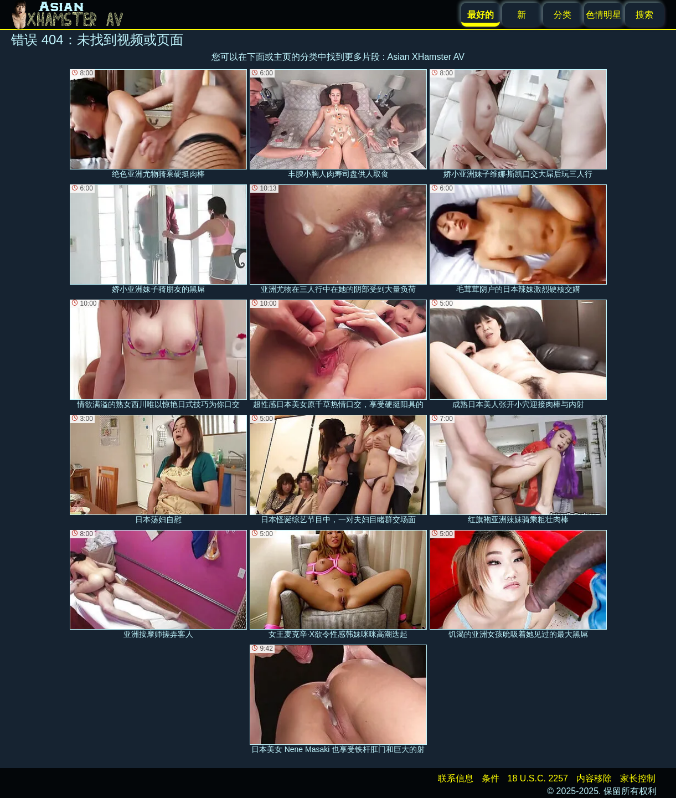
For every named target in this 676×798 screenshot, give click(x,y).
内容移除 (594, 778)
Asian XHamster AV (426, 56)
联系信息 (455, 778)
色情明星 (603, 14)
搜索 (644, 14)
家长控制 (638, 778)
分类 (562, 14)
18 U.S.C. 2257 (538, 778)
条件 (490, 778)
